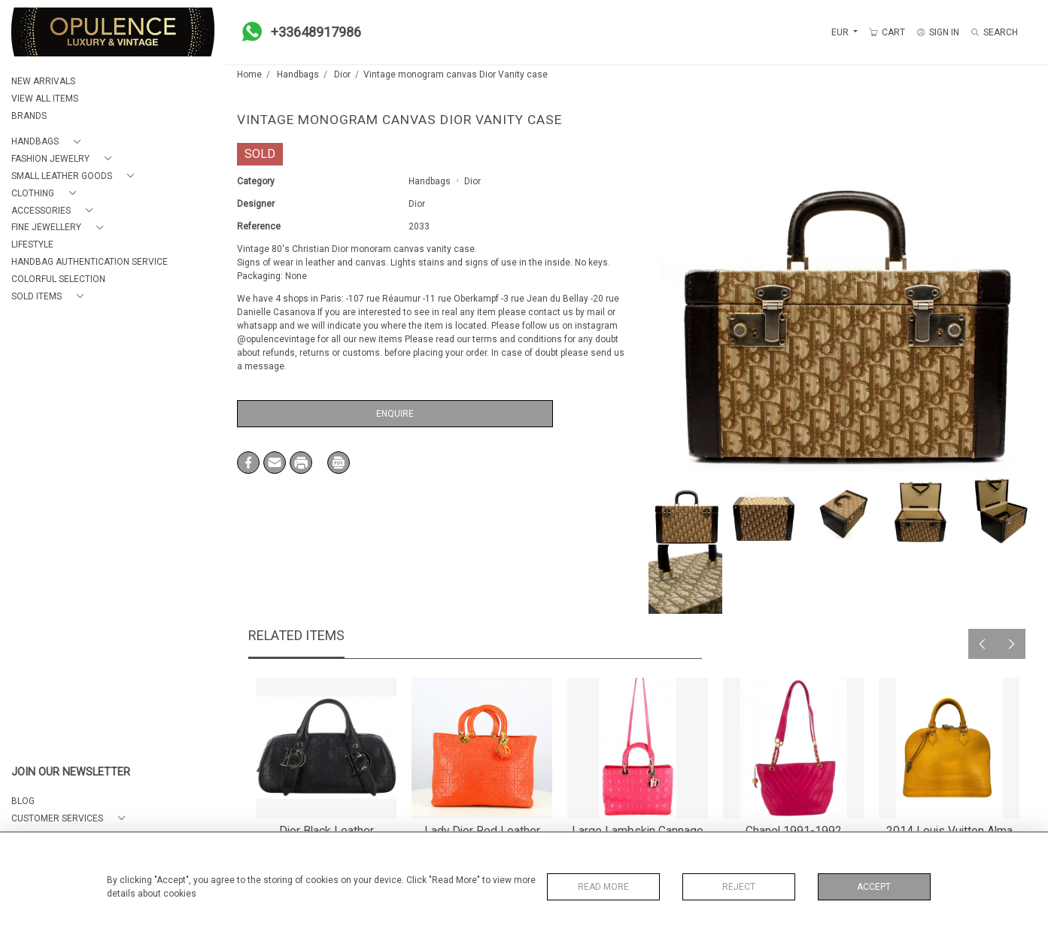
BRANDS (29, 116)
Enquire (395, 413)
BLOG (23, 801)
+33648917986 (297, 31)
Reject (738, 887)
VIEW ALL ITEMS (44, 98)
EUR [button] (841, 32)
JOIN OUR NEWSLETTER (70, 772)
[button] (49, 141)
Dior (342, 74)
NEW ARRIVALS (43, 81)
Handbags (298, 74)
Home (249, 74)
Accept (874, 887)
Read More (603, 887)
